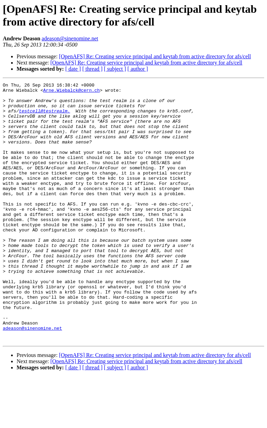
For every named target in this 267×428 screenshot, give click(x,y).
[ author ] (137, 69)
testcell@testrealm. (44, 117)
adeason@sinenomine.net (70, 38)
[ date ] (73, 69)
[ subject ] (115, 69)
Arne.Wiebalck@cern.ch (71, 92)
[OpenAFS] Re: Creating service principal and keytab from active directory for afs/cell (155, 56)
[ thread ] (92, 69)
